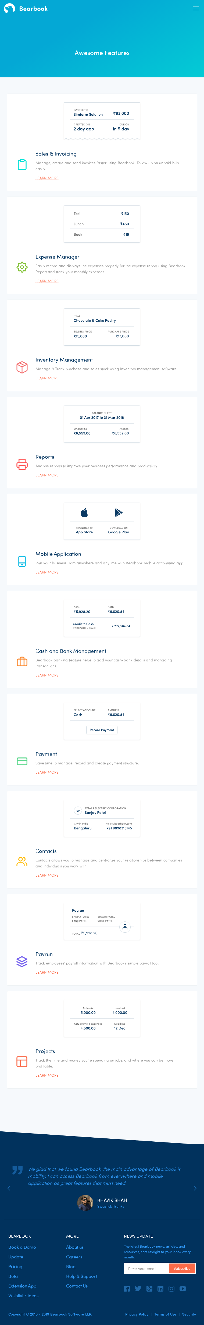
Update (15, 1257)
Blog (71, 1266)
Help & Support (81, 1276)
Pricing (15, 1266)
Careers (74, 1257)
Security (189, 1314)
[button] (196, 8)
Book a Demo (22, 1247)
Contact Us (77, 1286)
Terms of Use (165, 1314)
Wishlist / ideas (23, 1296)
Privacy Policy (136, 1314)
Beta (13, 1276)
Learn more (47, 178)
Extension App (22, 1286)
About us (75, 1247)
